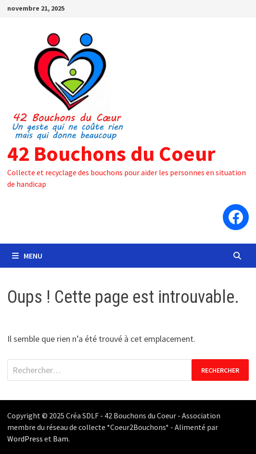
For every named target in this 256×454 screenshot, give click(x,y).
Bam (60, 438)
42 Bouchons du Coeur (111, 153)
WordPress (25, 438)
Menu (27, 255)
